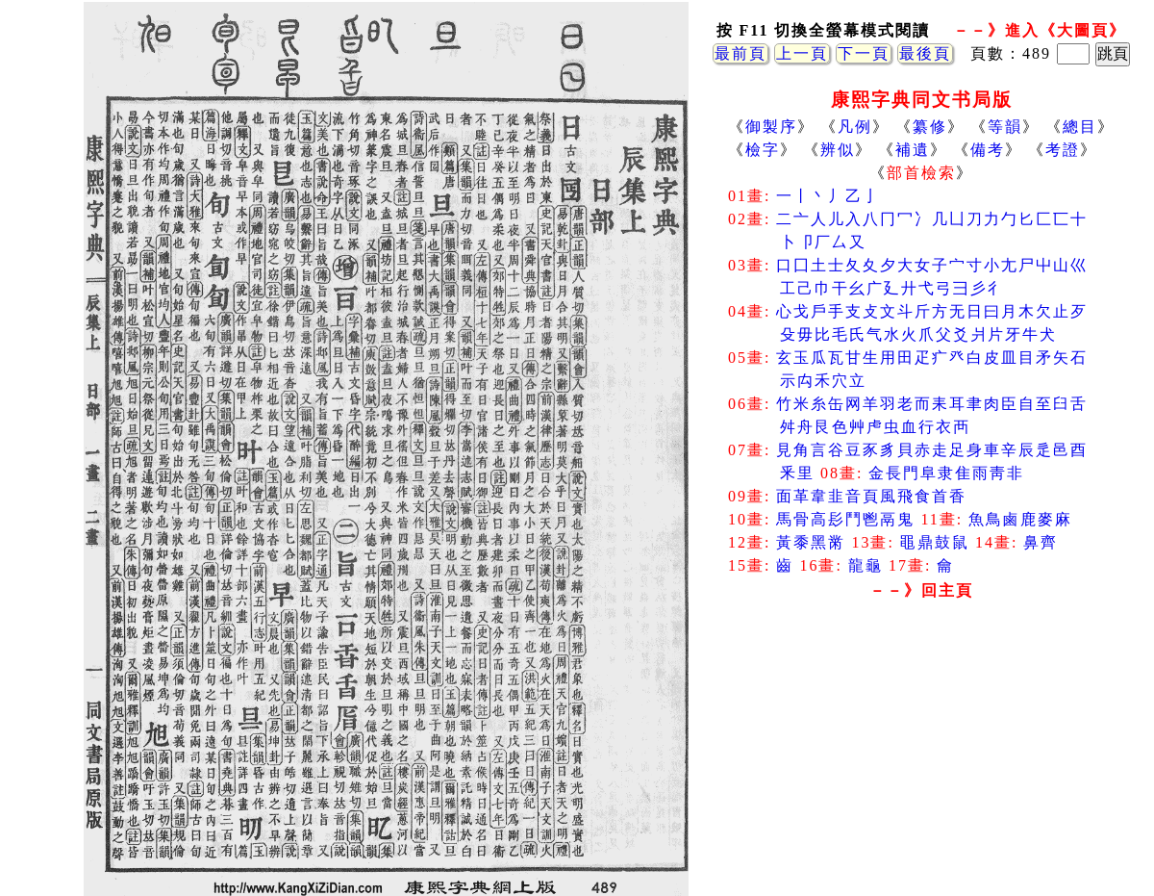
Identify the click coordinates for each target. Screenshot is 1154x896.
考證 (1062, 149)
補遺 (912, 149)
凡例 (855, 126)
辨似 (837, 149)
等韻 (1005, 126)
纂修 (930, 126)
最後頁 (925, 53)
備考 (987, 149)
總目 (1080, 126)
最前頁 (740, 53)
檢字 (762, 149)
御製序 (771, 126)
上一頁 (802, 53)
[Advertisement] (921, 760)
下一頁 (864, 53)
